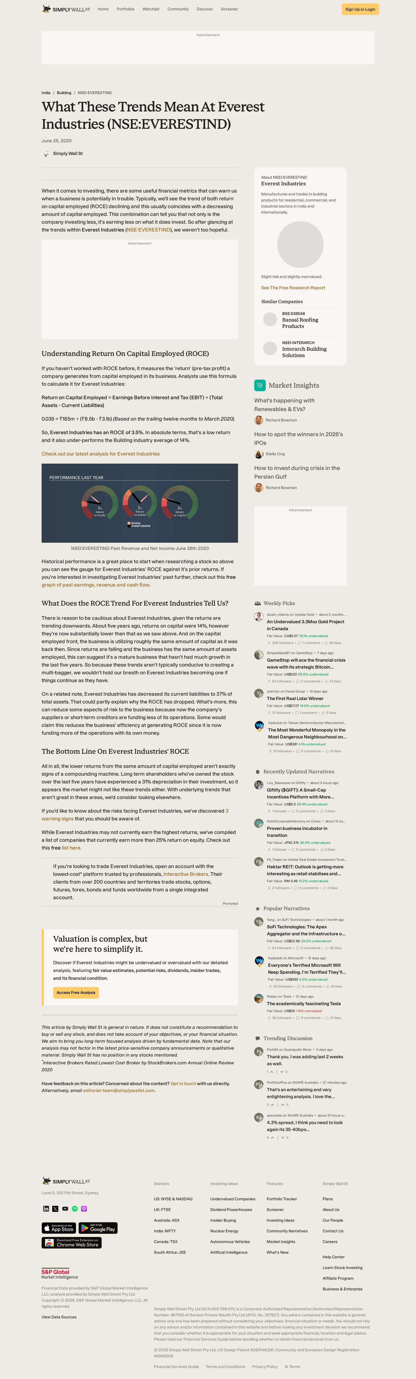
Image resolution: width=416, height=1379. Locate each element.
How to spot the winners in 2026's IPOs (298, 438)
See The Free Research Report (293, 287)
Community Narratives (287, 1231)
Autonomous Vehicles (230, 1241)
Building (64, 92)
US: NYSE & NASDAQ (173, 1199)
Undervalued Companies (232, 1199)
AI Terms (292, 1366)
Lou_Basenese (278, 783)
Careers (330, 1241)
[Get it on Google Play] (98, 1228)
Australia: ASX (167, 1220)
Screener (275, 1209)
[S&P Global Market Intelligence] (60, 1274)
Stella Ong (275, 453)
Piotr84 (272, 1050)
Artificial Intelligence (229, 1252)
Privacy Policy (265, 1366)
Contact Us (333, 1231)
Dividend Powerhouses (231, 1209)
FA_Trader (274, 860)
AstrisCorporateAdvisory (286, 821)
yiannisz (273, 691)
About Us (331, 1209)
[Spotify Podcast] (74, 1209)
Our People (333, 1220)
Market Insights (281, 1241)
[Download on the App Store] (59, 1228)
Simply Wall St (68, 153)
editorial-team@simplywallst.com (119, 1090)
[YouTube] (65, 1209)
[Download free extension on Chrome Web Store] (72, 1243)
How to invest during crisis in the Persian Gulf (297, 472)
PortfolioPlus (277, 1083)
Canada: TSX (166, 1241)
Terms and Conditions (225, 1366)
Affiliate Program (338, 1278)
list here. (71, 848)
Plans (328, 1199)
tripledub (275, 723)
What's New (278, 1252)
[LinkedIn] (46, 1209)
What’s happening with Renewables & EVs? (284, 405)
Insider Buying (223, 1220)
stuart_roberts (278, 615)
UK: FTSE (162, 1209)
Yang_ (271, 920)
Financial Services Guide (176, 1366)
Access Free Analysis (76, 992)
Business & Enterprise (343, 1289)
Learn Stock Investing (343, 1267)
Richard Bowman (281, 420)
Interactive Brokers (186, 874)
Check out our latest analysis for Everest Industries (101, 454)
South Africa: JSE (170, 1252)
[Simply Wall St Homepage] (66, 9)
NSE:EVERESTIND (148, 230)
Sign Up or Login (360, 9)
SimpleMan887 (278, 653)
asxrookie (274, 1115)
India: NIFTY (165, 1231)
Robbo (272, 996)
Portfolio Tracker (282, 1199)
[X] (55, 1209)
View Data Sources (59, 1317)
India (46, 92)
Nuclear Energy (224, 1231)
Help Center (334, 1257)
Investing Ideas (280, 1220)
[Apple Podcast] (83, 1209)
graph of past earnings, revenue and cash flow (95, 585)
